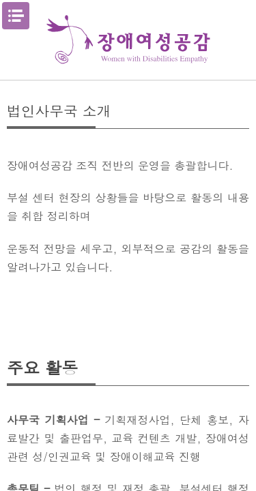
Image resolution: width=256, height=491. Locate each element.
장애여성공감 (128, 40)
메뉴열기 (15, 15)
